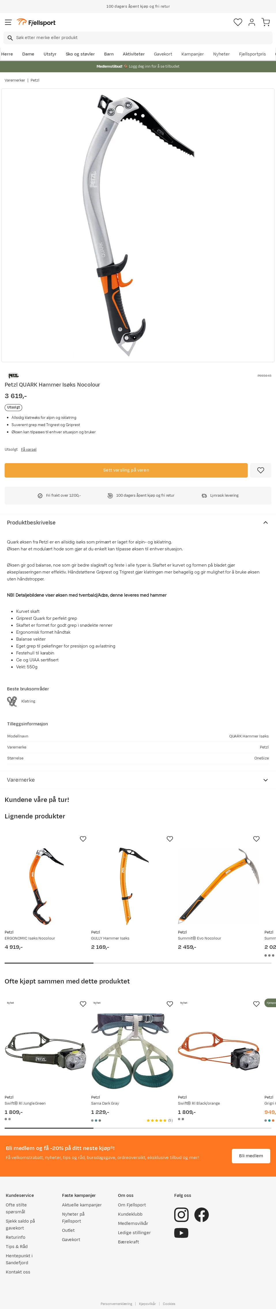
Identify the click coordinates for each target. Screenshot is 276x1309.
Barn (109, 54)
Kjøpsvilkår (147, 1303)
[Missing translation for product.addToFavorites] (260, 470)
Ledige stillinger (134, 1233)
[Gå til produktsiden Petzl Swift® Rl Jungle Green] (46, 1051)
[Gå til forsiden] (36, 22)
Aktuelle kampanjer (82, 1205)
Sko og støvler (80, 54)
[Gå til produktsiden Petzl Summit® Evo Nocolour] (219, 886)
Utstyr (50, 54)
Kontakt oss (18, 1272)
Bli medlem (251, 1156)
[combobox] (138, 38)
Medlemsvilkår (133, 1224)
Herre (7, 54)
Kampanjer (192, 54)
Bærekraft (128, 1242)
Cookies (169, 1303)
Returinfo (15, 1237)
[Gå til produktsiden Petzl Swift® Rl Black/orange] (219, 1051)
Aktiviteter (134, 54)
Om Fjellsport (132, 1205)
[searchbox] (144, 38)
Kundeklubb (130, 1214)
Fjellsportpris (252, 54)
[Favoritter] (238, 22)
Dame (28, 54)
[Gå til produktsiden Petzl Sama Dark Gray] (132, 1051)
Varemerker (15, 80)
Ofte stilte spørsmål (16, 1208)
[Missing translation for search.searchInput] (10, 38)
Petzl (35, 80)
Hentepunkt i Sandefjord (19, 1259)
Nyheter (221, 54)
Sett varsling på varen (126, 470)
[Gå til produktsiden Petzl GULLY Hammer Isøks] (132, 886)
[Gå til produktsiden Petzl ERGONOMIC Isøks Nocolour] (46, 886)
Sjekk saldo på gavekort (20, 1224)
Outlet (68, 1230)
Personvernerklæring (116, 1303)
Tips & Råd (17, 1247)
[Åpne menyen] (8, 22)
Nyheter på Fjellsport (73, 1217)
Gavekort (163, 54)
